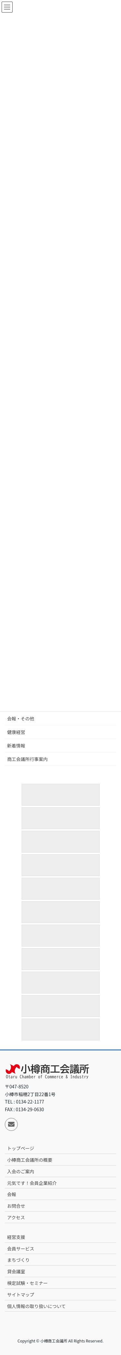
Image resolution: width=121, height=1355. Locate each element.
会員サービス (20, 1248)
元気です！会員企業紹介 (32, 1183)
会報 (11, 1194)
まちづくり (18, 1260)
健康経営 (16, 732)
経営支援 (16, 1237)
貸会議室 (16, 1271)
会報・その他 (20, 718)
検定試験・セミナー (27, 1283)
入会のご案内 (20, 1171)
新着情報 (16, 745)
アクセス (16, 1217)
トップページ (20, 1148)
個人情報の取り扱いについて (36, 1306)
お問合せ (16, 1206)
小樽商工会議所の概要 (29, 1160)
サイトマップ (20, 1294)
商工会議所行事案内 (27, 759)
